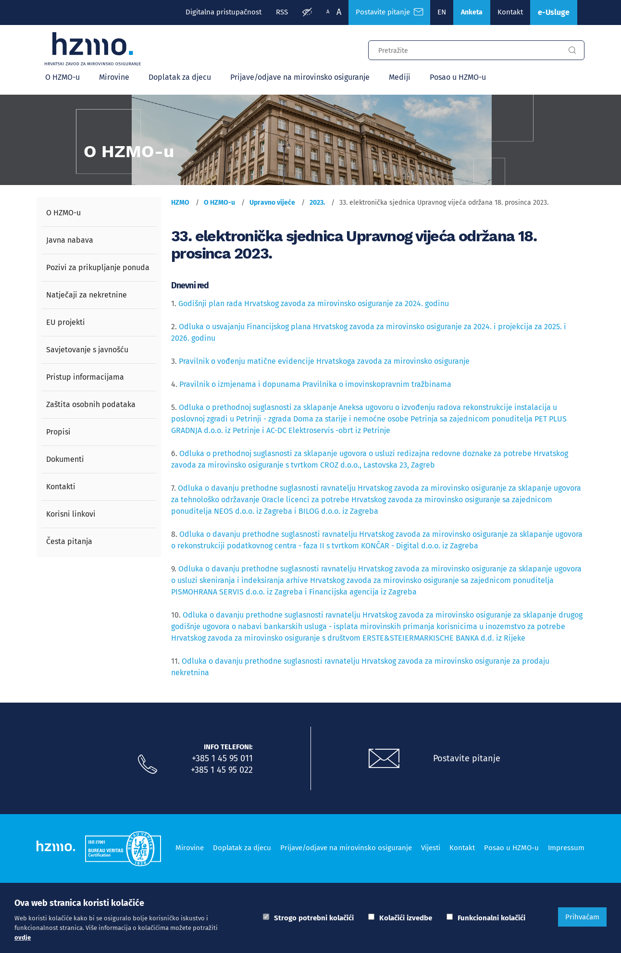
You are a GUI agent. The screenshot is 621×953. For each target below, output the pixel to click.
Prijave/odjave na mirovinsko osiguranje (300, 77)
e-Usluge (554, 12)
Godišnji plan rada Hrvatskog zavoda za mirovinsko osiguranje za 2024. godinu (313, 303)
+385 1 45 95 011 (222, 758)
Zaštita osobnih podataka (91, 404)
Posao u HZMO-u (458, 77)
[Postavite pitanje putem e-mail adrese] (384, 758)
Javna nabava (69, 240)
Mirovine (114, 77)
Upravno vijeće (272, 202)
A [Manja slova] (327, 12)
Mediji (399, 77)
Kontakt (510, 12)
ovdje (22, 937)
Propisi (58, 431)
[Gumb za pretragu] (572, 50)
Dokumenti (65, 459)
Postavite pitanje (466, 758)
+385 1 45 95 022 (222, 770)
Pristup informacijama (85, 377)
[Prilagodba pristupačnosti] (307, 12)
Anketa (472, 12)
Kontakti (60, 486)
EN (441, 12)
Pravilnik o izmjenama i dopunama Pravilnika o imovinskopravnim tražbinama (315, 384)
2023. (317, 202)
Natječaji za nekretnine (86, 294)
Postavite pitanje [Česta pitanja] (389, 12)
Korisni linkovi (71, 514)
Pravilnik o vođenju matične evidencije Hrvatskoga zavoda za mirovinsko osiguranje (325, 361)
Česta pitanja (69, 541)
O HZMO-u (62, 77)
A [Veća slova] (338, 12)
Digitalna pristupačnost (223, 12)
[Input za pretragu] (464, 49)
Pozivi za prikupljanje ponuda (97, 267)
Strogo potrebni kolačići (314, 918)
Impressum (566, 847)
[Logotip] (93, 49)
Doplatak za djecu (180, 77)
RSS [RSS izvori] (282, 12)
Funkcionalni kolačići (491, 918)
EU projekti (65, 322)
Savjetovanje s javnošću (87, 349)
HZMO (180, 202)
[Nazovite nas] (147, 764)
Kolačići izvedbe (405, 918)
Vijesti (430, 847)
